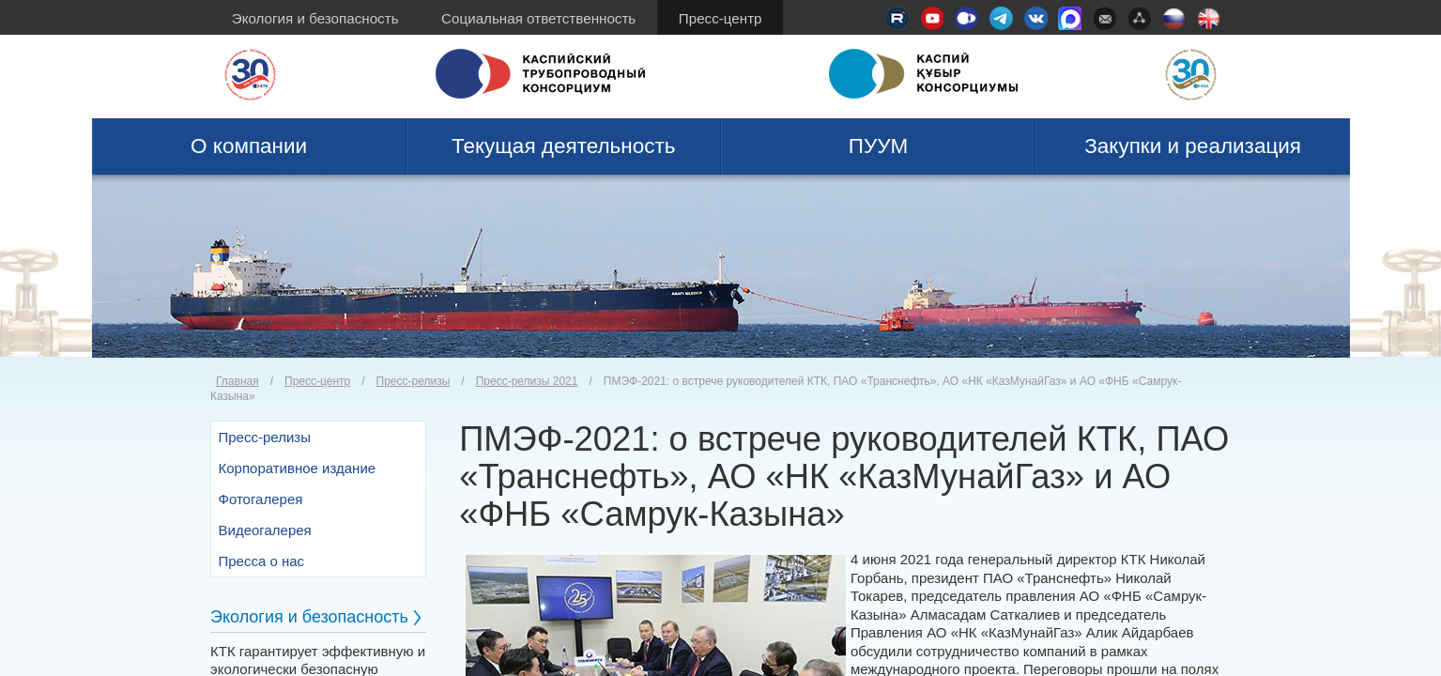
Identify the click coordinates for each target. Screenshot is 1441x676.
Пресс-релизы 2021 (527, 381)
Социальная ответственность (538, 18)
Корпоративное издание (297, 468)
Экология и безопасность (315, 18)
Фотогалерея (261, 499)
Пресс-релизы (413, 381)
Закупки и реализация (1192, 146)
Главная (237, 381)
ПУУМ (879, 146)
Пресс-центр (720, 18)
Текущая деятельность (564, 146)
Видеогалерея (265, 530)
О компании (249, 146)
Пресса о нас (262, 561)
